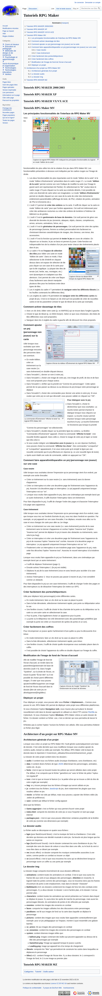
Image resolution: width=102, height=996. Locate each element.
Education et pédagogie (9, 47)
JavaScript (53, 789)
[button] (3, 44)
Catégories (28, 972)
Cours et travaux (12, 44)
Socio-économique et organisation (10, 65)
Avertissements (68, 988)
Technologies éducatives (9, 71)
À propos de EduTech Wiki (52, 988)
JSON (60, 764)
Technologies (10, 68)
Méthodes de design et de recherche (9, 53)
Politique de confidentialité (32, 988)
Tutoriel (38, 972)
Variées (8, 74)
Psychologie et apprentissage (10, 58)
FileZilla (91, 712)
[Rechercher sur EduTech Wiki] (90, 8)
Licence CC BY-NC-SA (59, 983)
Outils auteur (48, 972)
